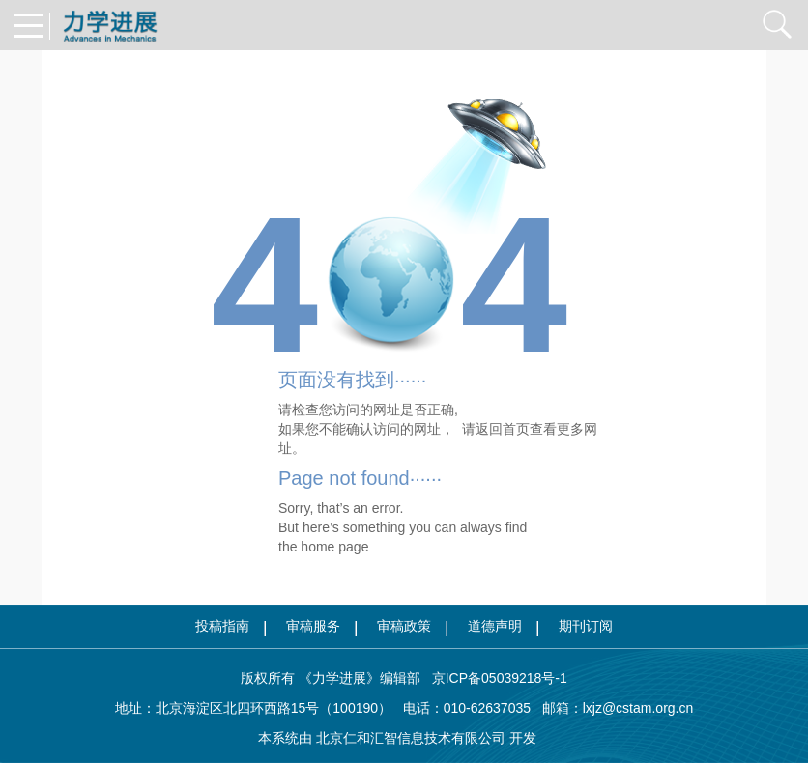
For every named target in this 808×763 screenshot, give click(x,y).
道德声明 (495, 626)
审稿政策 (404, 626)
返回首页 (503, 429)
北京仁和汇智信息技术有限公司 (410, 738)
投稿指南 (222, 626)
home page (334, 546)
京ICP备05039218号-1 (493, 678)
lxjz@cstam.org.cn (638, 708)
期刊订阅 (586, 626)
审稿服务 (313, 626)
